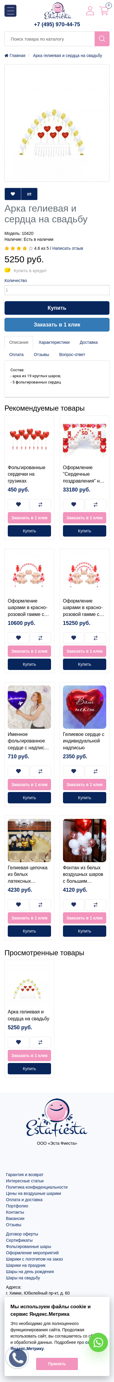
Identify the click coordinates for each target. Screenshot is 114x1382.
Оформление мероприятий (32, 1252)
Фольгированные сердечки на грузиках (26, 474)
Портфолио (17, 1206)
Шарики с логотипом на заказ (34, 1259)
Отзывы (41, 354)
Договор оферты (22, 1234)
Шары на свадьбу (23, 1277)
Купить (57, 308)
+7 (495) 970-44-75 (57, 24)
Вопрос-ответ (72, 354)
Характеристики (54, 342)
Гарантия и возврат (25, 1174)
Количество (15, 280)
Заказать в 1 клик (57, 325)
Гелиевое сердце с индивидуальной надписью (83, 741)
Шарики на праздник (25, 1265)
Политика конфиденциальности (37, 1187)
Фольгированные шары (28, 1246)
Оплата (16, 354)
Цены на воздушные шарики (33, 1193)
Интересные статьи (25, 1180)
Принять (57, 1363)
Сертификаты (19, 1240)
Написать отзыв (67, 248)
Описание (18, 342)
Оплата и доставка (24, 1199)
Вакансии (15, 1218)
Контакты (15, 1212)
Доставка (89, 342)
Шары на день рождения (30, 1271)
